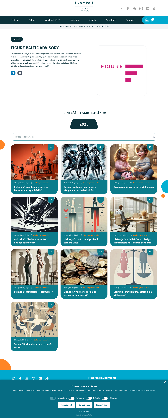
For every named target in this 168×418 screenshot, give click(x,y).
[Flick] (148, 8)
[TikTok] (154, 8)
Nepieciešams (62, 398)
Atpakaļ (17, 39)
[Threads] (121, 8)
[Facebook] (128, 8)
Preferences (80, 398)
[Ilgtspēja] (152, 20)
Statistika (96, 398)
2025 (84, 124)
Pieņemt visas (101, 405)
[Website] (19, 73)
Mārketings (113, 398)
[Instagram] (141, 8)
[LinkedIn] (13, 73)
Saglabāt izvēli (66, 405)
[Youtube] (134, 8)
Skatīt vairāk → (84, 411)
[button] (164, 382)
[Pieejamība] (147, 20)
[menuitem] (15, 20)
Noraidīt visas (84, 405)
